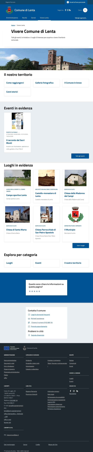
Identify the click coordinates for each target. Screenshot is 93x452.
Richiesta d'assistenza (54, 409)
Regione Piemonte (10, 2)
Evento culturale (12, 132)
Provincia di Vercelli (31, 394)
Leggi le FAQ (51, 402)
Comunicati (72, 363)
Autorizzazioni (30, 366)
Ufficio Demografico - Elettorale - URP (13, 415)
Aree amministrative (10, 360)
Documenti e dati (9, 363)
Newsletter (72, 394)
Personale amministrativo (11, 372)
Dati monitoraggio (9, 444)
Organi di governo (9, 369)
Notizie (71, 360)
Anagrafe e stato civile (32, 363)
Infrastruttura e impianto (72, 226)
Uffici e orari (7, 419)
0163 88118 (13, 400)
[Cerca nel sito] (84, 10)
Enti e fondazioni (9, 366)
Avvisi (71, 366)
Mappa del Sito (52, 444)
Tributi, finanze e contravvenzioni (57, 364)
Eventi (71, 381)
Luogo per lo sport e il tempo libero (15, 190)
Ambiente (29, 360)
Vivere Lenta (44, 18)
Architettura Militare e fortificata (46, 189)
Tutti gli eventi (80, 156)
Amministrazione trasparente (56, 400)
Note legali (51, 394)
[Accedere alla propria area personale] (76, 2)
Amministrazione (12, 18)
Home (13, 25)
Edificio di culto (69, 189)
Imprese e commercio (54, 360)
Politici (6, 375)
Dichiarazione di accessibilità (56, 397)
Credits (38, 444)
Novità (24, 18)
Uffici (5, 378)
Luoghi (71, 378)
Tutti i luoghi (81, 245)
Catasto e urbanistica (32, 369)
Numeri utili (7, 422)
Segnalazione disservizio (55, 404)
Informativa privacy (53, 391)
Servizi (33, 18)
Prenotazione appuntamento (56, 406)
